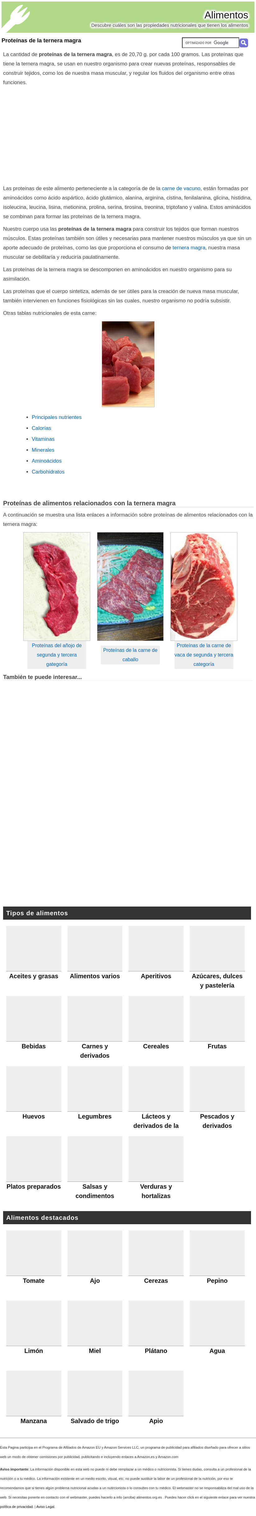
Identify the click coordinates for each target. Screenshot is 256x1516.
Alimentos (227, 15)
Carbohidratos (48, 472)
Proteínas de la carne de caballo (130, 654)
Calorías (41, 428)
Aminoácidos (47, 461)
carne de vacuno (181, 188)
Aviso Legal (45, 1507)
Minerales (43, 450)
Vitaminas (43, 439)
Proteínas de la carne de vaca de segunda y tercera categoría (204, 655)
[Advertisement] (128, 134)
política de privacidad (16, 1507)
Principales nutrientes (56, 417)
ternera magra (189, 248)
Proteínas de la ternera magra (41, 40)
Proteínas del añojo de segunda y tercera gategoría (57, 655)
